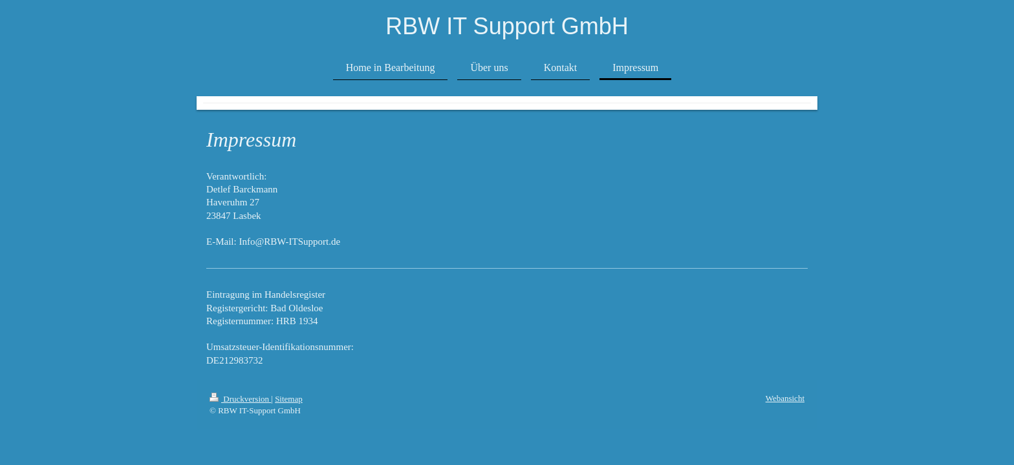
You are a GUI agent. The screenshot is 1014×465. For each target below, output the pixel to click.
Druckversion (240, 399)
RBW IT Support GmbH (506, 26)
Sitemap (289, 399)
